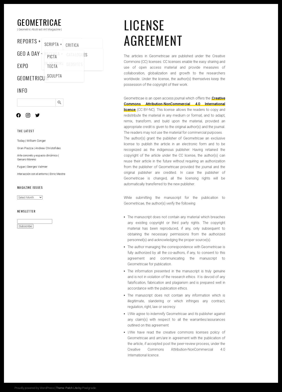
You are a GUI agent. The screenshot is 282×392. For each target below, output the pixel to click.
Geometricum (33, 78)
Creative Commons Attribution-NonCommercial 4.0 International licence (174, 104)
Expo (22, 66)
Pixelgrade (89, 388)
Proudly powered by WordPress (34, 388)
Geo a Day (28, 53)
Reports (27, 41)
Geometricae (39, 22)
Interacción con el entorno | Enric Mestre (41, 174)
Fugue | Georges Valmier (32, 166)
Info (22, 90)
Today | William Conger (31, 140)
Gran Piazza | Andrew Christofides (39, 148)
